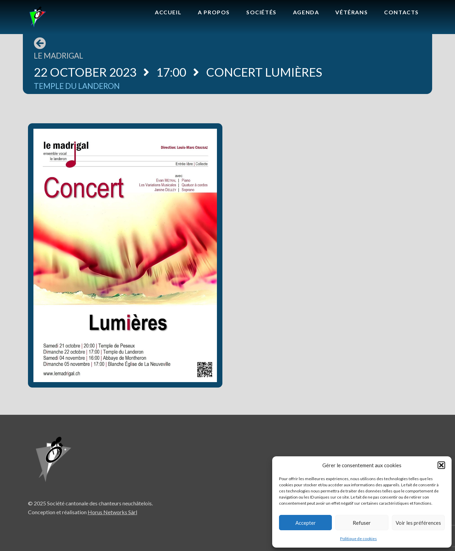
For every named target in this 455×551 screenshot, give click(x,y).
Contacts (401, 12)
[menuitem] (168, 12)
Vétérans (351, 12)
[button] (441, 465)
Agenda (306, 12)
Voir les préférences (418, 523)
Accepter (305, 523)
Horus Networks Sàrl (112, 512)
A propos (214, 12)
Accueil (168, 12)
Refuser (362, 523)
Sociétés (261, 12)
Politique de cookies (358, 538)
